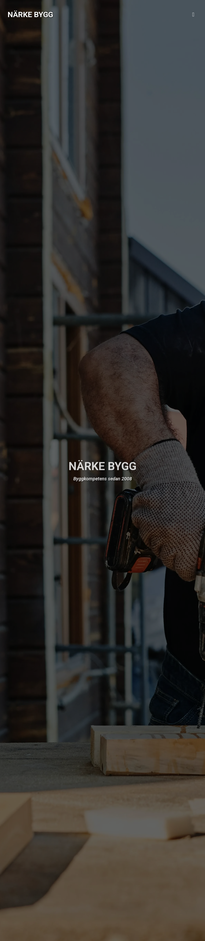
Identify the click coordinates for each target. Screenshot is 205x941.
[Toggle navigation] (193, 14)
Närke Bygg (30, 14)
